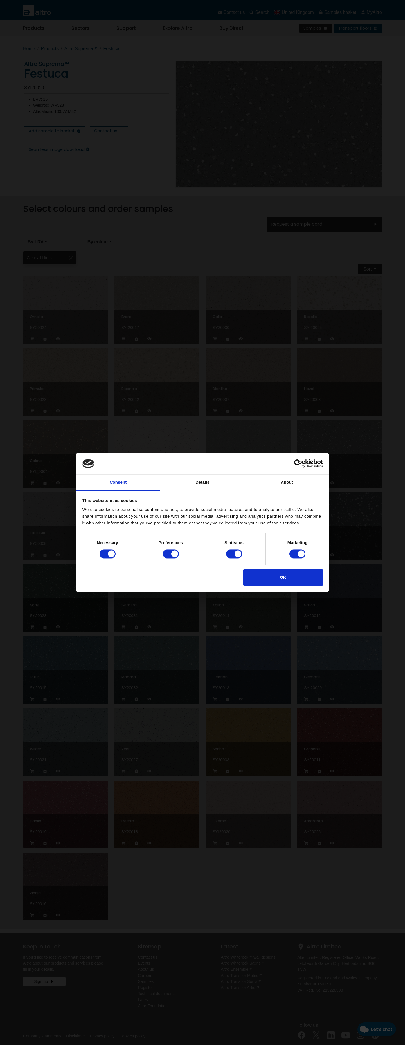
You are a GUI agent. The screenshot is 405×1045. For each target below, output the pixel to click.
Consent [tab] (118, 482)
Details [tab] (202, 482)
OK (283, 577)
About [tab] (287, 482)
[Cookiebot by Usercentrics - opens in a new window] (298, 463)
